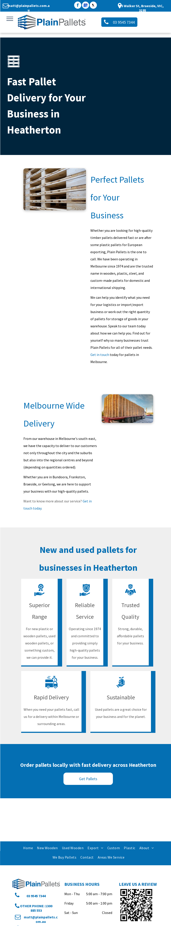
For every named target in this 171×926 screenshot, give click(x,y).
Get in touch (99, 354)
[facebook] (77, 6)
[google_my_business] (85, 6)
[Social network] (93, 6)
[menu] (10, 19)
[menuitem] (28, 847)
